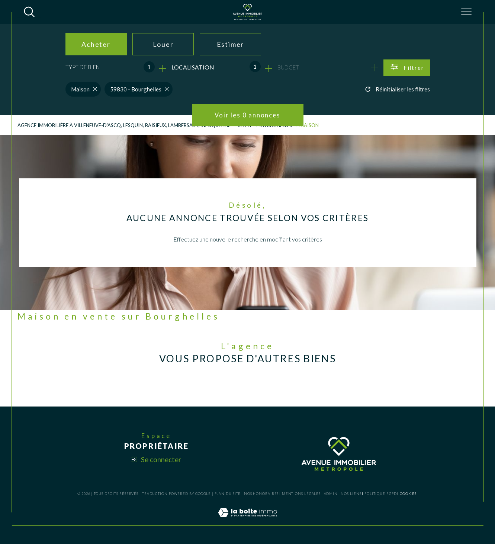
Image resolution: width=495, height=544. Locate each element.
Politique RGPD (380, 494)
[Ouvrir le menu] (467, 12)
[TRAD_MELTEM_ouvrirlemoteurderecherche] (29, 11)
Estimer (230, 44)
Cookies (408, 494)
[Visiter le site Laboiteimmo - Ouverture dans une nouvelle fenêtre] (247, 521)
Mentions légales (301, 494)
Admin (331, 494)
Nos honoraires (261, 494)
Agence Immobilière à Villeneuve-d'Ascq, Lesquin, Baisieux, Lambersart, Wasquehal (123, 125)
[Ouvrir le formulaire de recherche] (406, 67)
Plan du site (228, 494)
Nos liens (351, 494)
